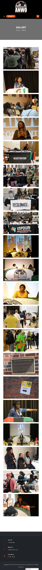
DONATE (10, 16)
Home (18, 30)
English (28, 569)
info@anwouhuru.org (13, 549)
